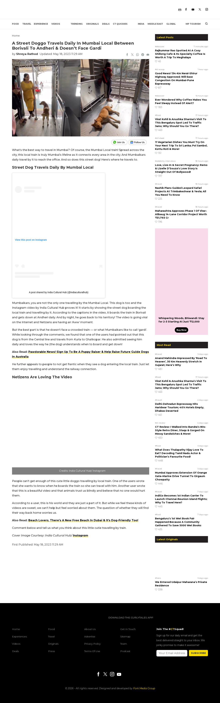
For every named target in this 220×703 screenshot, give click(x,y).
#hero (158, 578)
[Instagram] (206, 9)
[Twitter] (200, 9)
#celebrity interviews (165, 161)
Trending (77, 24)
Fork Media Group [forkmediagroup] (144, 688)
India (141, 24)
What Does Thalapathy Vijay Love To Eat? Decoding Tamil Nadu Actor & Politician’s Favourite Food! (179, 453)
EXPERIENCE (41, 24)
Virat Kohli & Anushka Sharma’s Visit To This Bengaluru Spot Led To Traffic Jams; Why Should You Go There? (180, 123)
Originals (92, 24)
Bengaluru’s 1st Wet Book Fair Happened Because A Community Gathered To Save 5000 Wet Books (178, 522)
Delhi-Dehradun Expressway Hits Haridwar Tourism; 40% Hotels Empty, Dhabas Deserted (179, 407)
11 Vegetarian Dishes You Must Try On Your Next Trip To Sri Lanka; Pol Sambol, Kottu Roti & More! (181, 146)
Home (16, 35)
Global (171, 24)
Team (123, 643)
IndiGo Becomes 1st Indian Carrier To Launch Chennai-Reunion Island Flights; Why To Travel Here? (181, 499)
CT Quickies (120, 24)
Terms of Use (92, 651)
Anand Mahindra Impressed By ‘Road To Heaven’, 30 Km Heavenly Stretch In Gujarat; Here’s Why (181, 362)
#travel (158, 184)
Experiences (19, 636)
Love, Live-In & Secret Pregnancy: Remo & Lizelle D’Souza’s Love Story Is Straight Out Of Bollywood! (181, 168)
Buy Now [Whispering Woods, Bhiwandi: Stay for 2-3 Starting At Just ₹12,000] (181, 330)
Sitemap (125, 636)
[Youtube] (193, 9)
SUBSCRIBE (198, 653)
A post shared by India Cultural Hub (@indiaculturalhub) (58, 292)
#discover (159, 46)
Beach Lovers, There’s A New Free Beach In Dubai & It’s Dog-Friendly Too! (83, 520)
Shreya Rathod (27, 54)
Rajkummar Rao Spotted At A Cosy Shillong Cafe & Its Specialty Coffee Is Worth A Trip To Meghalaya (180, 54)
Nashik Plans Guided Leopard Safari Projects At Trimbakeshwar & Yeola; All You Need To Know (180, 191)
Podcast (125, 651)
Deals (105, 24)
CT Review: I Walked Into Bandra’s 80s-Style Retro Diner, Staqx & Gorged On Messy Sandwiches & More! (180, 430)
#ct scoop (159, 69)
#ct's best (159, 138)
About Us (90, 629)
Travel (26, 24)
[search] (205, 24)
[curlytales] (22, 621)
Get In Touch (128, 629)
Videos (55, 24)
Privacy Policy (92, 643)
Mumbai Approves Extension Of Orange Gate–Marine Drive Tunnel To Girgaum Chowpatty (181, 476)
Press (51, 651)
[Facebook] (186, 9)
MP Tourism (193, 24)
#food (158, 115)
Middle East (155, 24)
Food (15, 24)
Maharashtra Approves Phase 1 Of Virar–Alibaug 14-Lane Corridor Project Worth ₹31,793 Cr (181, 214)
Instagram (80, 535)
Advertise (89, 636)
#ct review (160, 423)
